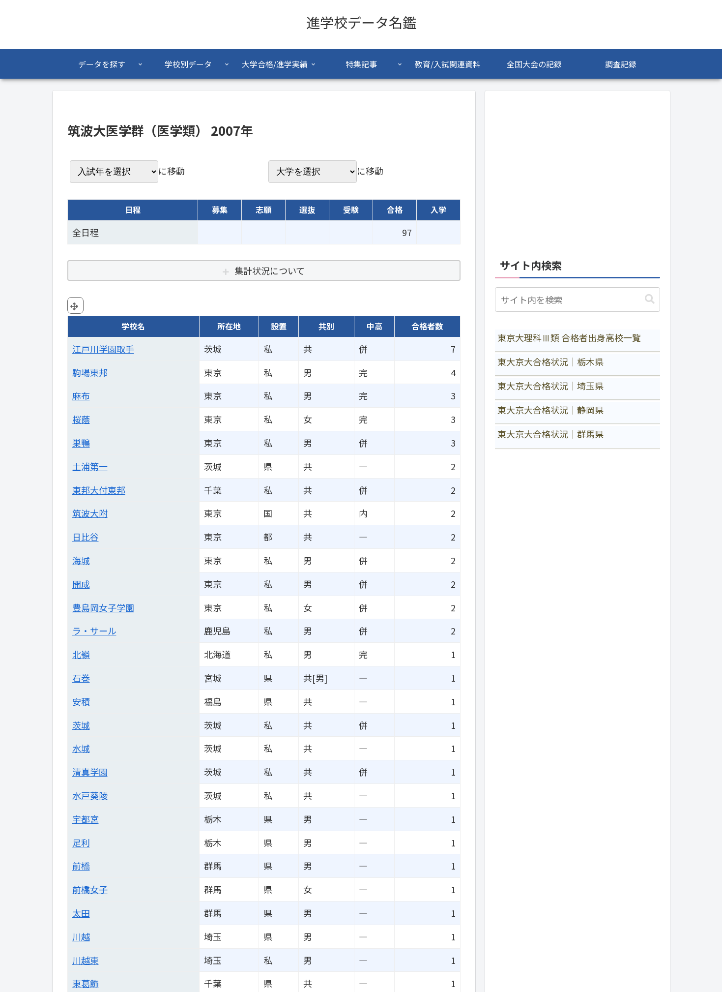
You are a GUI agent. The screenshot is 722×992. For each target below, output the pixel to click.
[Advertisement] (577, 169)
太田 (81, 912)
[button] (650, 299)
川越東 (85, 960)
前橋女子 (90, 889)
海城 (81, 560)
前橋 (81, 865)
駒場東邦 (90, 372)
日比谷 (85, 536)
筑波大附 (90, 513)
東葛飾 (85, 983)
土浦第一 (90, 466)
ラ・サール (94, 630)
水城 (81, 748)
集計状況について (269, 270)
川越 (81, 936)
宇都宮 (85, 818)
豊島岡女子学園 (103, 607)
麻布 (81, 395)
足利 (81, 842)
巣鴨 (81, 442)
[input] (577, 299)
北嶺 (81, 654)
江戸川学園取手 (103, 348)
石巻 (81, 677)
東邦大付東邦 (98, 489)
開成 (81, 583)
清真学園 (90, 771)
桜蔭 (81, 419)
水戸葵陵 (90, 795)
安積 (81, 701)
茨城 (81, 725)
